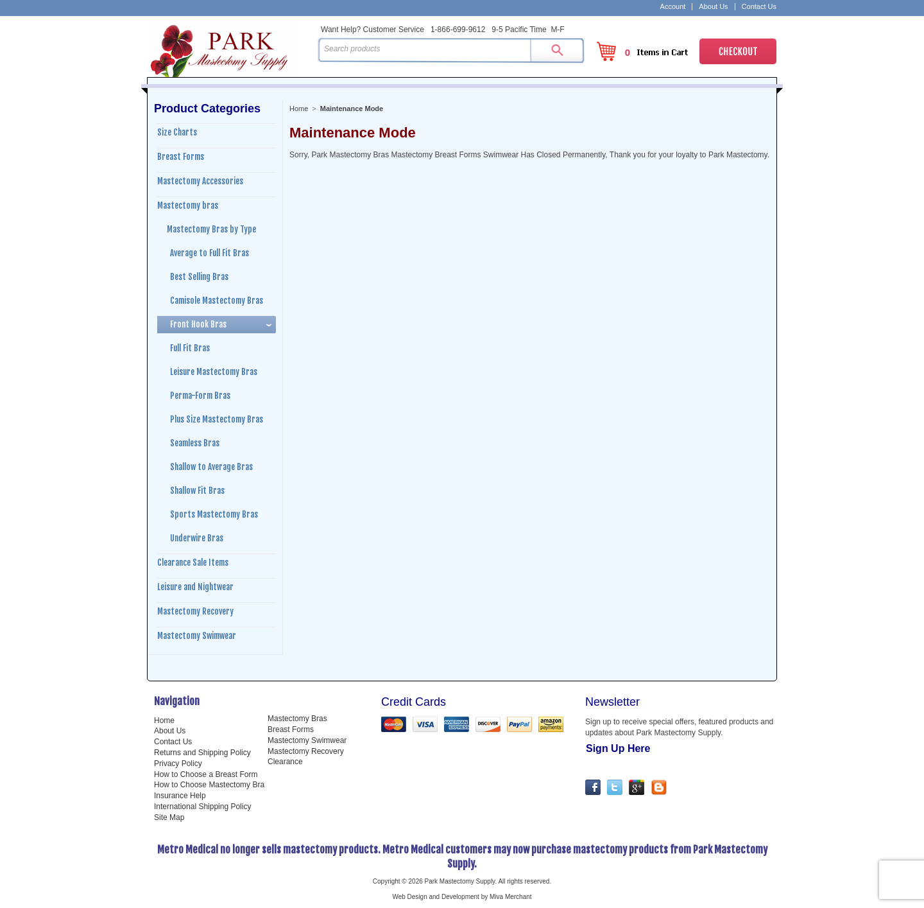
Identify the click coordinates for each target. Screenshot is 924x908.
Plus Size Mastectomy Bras (216, 419)
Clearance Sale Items (192, 562)
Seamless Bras (194, 443)
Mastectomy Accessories (200, 181)
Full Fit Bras (190, 348)
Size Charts (177, 132)
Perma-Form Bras (200, 395)
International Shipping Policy (202, 806)
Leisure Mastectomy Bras (213, 372)
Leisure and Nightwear (195, 587)
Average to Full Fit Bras (209, 253)
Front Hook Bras (198, 324)
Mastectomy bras (187, 205)
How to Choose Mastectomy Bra (209, 784)
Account (673, 6)
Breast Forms (180, 157)
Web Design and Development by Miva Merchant (461, 896)
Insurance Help (180, 795)
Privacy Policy (178, 763)
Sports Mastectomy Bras (214, 514)
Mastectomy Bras (297, 718)
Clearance (285, 761)
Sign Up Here (618, 748)
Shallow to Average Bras (211, 467)
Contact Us (759, 6)
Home (298, 108)
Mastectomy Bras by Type (211, 229)
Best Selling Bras (199, 277)
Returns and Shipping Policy (202, 752)
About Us (713, 6)
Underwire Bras (196, 538)
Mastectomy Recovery (195, 611)
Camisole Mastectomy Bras (216, 300)
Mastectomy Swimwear (196, 636)
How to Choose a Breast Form (205, 774)
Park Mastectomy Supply (230, 49)
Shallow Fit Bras (197, 490)
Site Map (169, 817)
